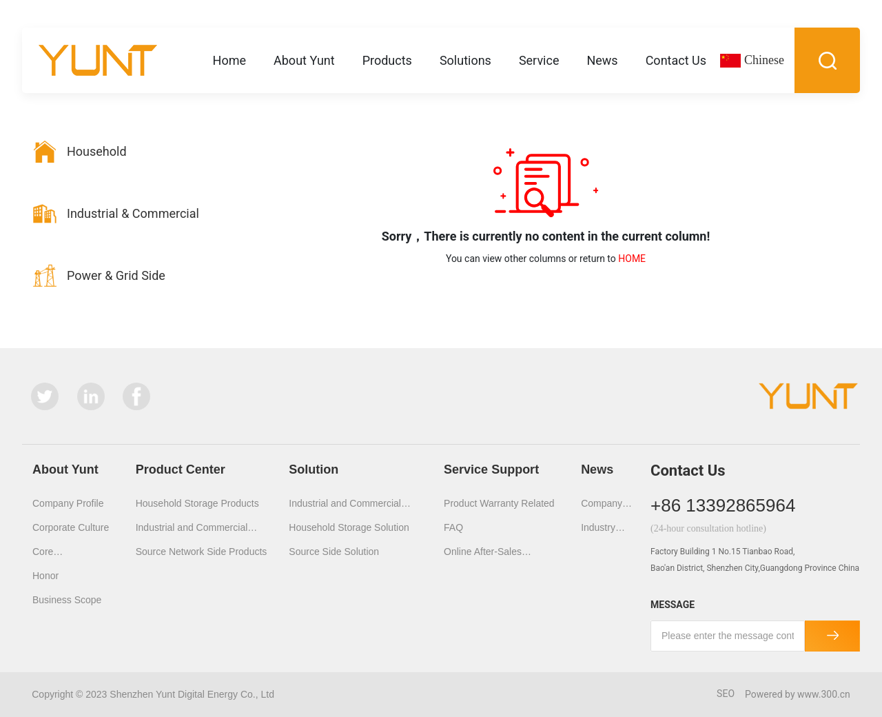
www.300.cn (823, 694)
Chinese (764, 60)
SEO (726, 693)
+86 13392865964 (722, 505)
